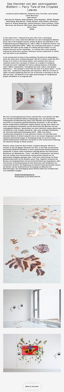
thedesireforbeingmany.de (24, 175)
